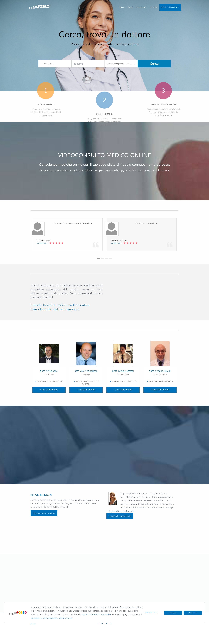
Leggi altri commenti (120, 515)
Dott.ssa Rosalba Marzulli (121, 511)
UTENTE (153, 7)
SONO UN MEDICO (170, 7)
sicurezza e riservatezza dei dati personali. (52, 618)
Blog (130, 7)
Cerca (121, 7)
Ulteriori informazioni (44, 513)
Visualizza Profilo (49, 389)
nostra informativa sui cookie (96, 614)
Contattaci (141, 7)
